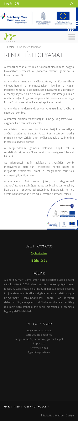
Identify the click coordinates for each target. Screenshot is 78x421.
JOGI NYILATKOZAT (35, 406)
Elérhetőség (39, 260)
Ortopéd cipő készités (39, 335)
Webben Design (64, 415)
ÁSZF (17, 406)
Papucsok (39, 343)
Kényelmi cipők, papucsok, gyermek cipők (39, 339)
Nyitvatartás (39, 253)
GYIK (7, 406)
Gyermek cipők (39, 348)
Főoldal (11, 47)
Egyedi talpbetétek (39, 352)
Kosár (11, 3)
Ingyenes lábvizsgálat (39, 330)
